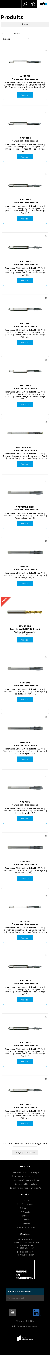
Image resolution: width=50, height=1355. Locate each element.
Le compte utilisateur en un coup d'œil (26, 1188)
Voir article (25, 95)
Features (26, 1223)
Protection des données (26, 1326)
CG (13, 1326)
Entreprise (26, 1216)
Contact (26, 1219)
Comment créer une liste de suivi (26, 1180)
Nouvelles (26, 1208)
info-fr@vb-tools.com (25, 1255)
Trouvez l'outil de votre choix (26, 1176)
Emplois (26, 1212)
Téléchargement (26, 1204)
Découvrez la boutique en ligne (26, 1172)
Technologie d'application (26, 1227)
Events (26, 1200)
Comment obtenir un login (26, 1184)
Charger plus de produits (25, 1152)
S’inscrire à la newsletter (19, 1291)
